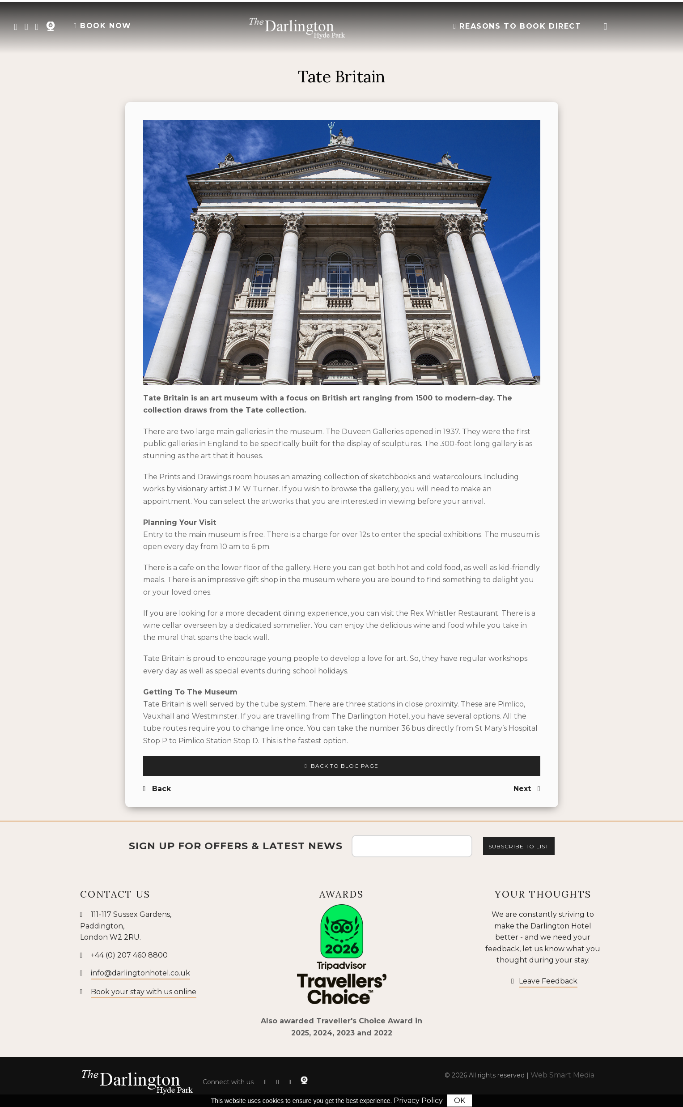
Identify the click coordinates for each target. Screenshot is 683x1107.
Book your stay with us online (143, 992)
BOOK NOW (103, 25)
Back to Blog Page (341, 765)
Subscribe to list (518, 846)
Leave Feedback (548, 981)
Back (157, 788)
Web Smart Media (562, 1075)
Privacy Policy (418, 1100)
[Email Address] (411, 846)
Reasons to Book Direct (517, 26)
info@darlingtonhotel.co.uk (140, 973)
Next (526, 788)
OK (459, 1100)
